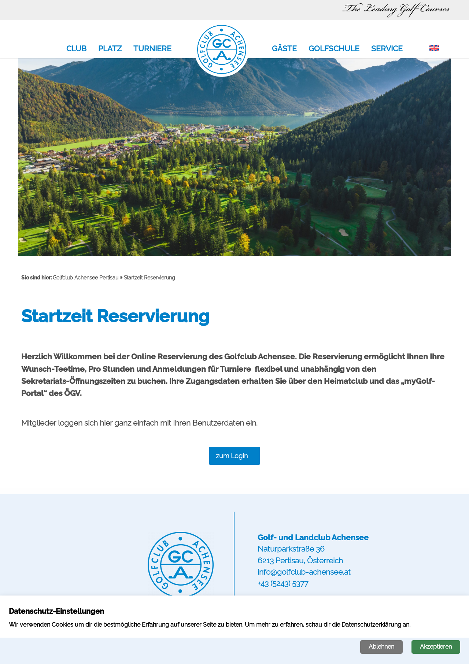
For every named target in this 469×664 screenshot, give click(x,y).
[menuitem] (434, 48)
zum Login (232, 456)
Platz (110, 49)
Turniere (152, 49)
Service (387, 49)
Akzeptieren (436, 646)
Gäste (284, 49)
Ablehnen (381, 646)
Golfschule (334, 49)
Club (76, 49)
